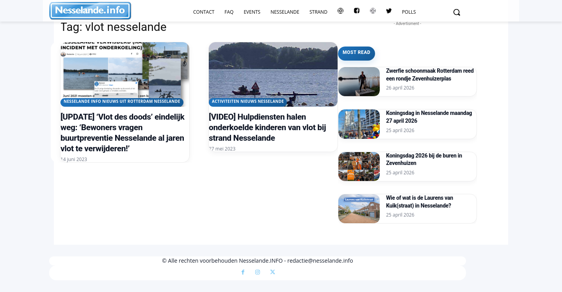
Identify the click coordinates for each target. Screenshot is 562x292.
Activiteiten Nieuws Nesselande (248, 101)
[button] (456, 12)
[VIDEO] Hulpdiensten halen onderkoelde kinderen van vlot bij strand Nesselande (267, 127)
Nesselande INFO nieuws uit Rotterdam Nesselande (122, 101)
